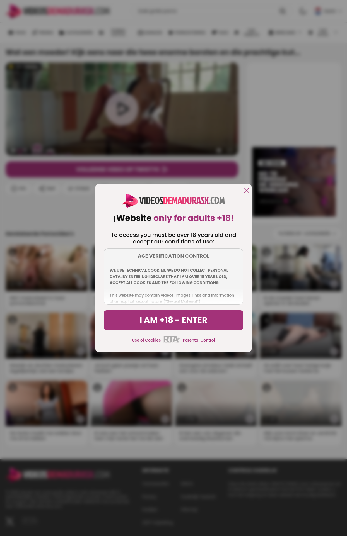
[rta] (171, 342)
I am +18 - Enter (173, 320)
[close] (246, 190)
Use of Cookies (146, 340)
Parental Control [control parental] (199, 340)
